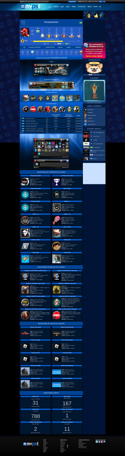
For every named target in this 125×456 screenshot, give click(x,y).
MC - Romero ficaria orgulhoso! (72, 298)
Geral (61, 441)
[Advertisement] (51, 15)
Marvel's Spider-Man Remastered (40, 193)
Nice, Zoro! (67, 243)
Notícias (45, 448)
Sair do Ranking (82, 443)
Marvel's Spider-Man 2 (70, 193)
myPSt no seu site (83, 446)
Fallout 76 (67, 257)
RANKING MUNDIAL (31, 121)
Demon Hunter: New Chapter (94, 102)
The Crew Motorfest (98, 143)
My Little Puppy (96, 74)
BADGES (78, 47)
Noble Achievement (69, 217)
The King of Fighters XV (99, 155)
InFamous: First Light (69, 218)
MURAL (69, 47)
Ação (35, 286)
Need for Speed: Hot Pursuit (39, 244)
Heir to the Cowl (68, 179)
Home (44, 441)
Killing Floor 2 (96, 136)
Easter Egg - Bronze (38, 311)
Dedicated (67, 191)
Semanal (62, 446)
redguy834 (90, 112)
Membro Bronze (37, 274)
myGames (81, 445)
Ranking (45, 442)
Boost (44, 445)
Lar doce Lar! (68, 273)
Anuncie (80, 441)
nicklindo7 (90, 118)
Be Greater (36, 191)
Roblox (34, 344)
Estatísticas (45, 447)
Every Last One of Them (39, 230)
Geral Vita (62, 444)
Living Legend (37, 217)
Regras (44, 450)
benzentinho (91, 109)
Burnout (35, 243)
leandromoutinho (92, 115)
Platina (61, 451)
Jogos (44, 444)
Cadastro (45, 443)
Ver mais (47, 118)
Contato (80, 442)
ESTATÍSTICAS (50, 47)
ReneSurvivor (91, 121)
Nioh (34, 180)
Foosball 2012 (96, 147)
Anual (61, 447)
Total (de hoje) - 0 (92, 124)
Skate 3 (95, 158)
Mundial (62, 448)
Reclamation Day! (69, 255)
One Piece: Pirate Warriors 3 (71, 244)
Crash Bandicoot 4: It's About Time (40, 257)
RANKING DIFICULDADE (32, 123)
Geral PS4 (62, 443)
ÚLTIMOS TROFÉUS (35, 47)
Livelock (95, 140)
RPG (66, 286)
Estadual (62, 450)
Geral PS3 (62, 442)
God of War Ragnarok (38, 369)
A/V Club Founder (37, 255)
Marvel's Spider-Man (37, 206)
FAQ (44, 451)
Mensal (61, 445)
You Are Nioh (36, 179)
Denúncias (81, 444)
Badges (45, 449)
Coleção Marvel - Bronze (70, 311)
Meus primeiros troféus (39, 299)
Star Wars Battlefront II (98, 132)
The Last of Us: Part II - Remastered (41, 231)
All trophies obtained (69, 204)
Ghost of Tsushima (37, 218)
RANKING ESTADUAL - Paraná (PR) (34, 128)
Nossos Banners (82, 447)
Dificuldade (62, 449)
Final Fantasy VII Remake (70, 231)
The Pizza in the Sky (69, 230)
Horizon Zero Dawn (69, 206)
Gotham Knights (68, 180)
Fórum (44, 446)
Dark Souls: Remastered (70, 331)
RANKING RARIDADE (31, 126)
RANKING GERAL (30, 118)
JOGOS (60, 47)
